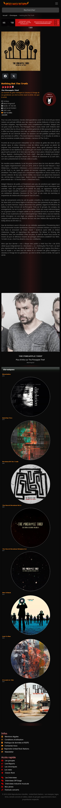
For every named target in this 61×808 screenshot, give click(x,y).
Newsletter (9, 752)
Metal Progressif (30, 362)
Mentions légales (12, 736)
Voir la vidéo (6, 113)
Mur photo (7, 787)
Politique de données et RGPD (17, 742)
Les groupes (8, 760)
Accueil (5, 15)
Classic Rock (8, 773)
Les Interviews (9, 777)
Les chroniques (9, 766)
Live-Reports (8, 763)
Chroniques (13, 15)
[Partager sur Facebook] (5, 76)
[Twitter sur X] (14, 76)
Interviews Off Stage (11, 780)
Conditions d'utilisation (14, 739)
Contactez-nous (11, 746)
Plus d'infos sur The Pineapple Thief (30, 360)
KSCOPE (4, 115)
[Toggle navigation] (57, 3)
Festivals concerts (10, 790)
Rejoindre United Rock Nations (16, 749)
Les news (6, 770)
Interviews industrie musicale (15, 783)
